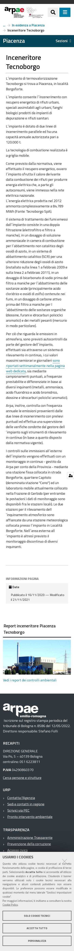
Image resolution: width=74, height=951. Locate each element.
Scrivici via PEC (18, 810)
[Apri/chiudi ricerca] (53, 12)
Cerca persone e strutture (22, 777)
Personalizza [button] (37, 941)
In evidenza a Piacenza (28, 25)
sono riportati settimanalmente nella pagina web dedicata (35, 366)
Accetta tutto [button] (37, 928)
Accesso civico (17, 850)
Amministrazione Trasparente (29, 837)
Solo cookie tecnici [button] (37, 916)
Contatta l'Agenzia (21, 797)
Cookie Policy (10, 905)
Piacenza (4, 25)
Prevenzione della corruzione (29, 844)
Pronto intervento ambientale (29, 816)
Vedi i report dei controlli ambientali (29, 680)
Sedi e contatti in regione (25, 804)
